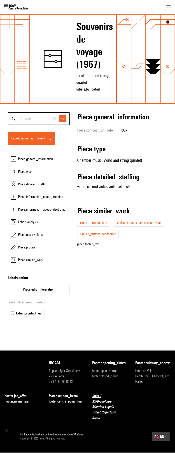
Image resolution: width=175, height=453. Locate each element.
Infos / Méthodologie (109, 398)
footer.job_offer (18, 396)
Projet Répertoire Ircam (109, 415)
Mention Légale (105, 407)
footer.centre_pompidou (66, 401)
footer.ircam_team (20, 401)
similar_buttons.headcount (98, 234)
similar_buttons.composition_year (139, 223)
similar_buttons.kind (93, 223)
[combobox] (39, 118)
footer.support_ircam (66, 396)
